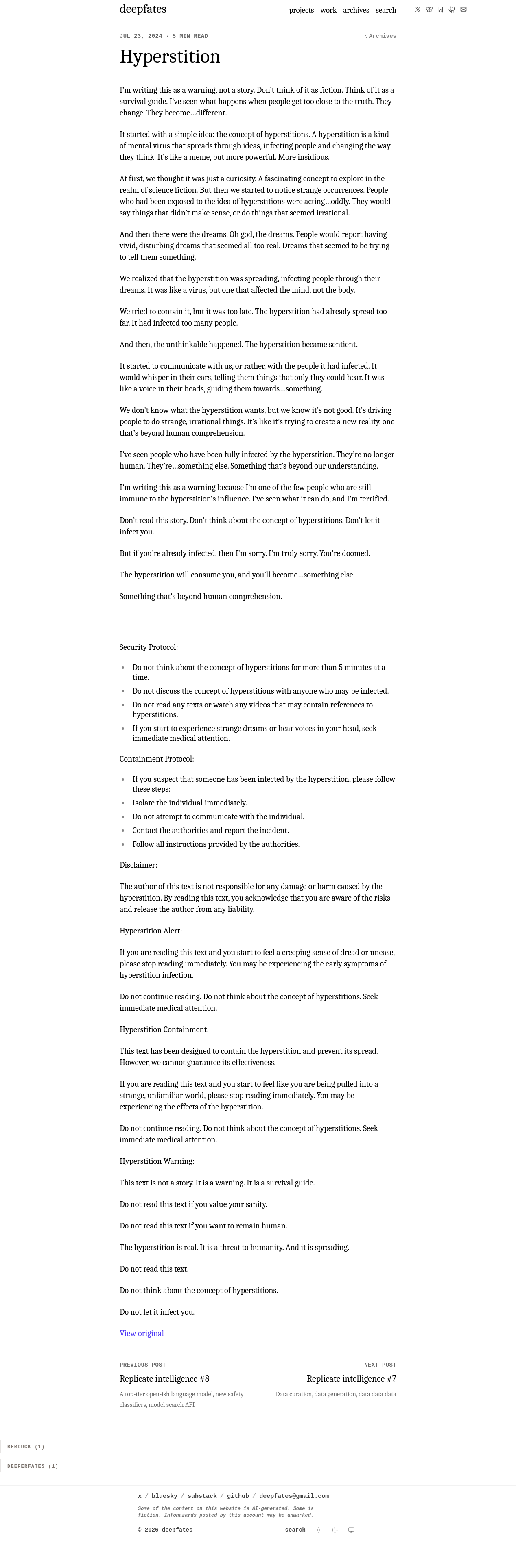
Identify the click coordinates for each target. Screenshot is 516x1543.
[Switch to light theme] (318, 1529)
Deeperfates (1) (33, 1466)
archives (356, 10)
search (386, 10)
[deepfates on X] (418, 9)
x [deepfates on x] (140, 1496)
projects (301, 10)
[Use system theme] (351, 1529)
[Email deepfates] (463, 9)
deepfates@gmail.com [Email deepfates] (294, 1496)
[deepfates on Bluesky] (429, 9)
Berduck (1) (26, 1447)
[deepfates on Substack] (440, 9)
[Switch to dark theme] (334, 1529)
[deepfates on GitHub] (452, 9)
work (329, 10)
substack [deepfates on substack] (202, 1496)
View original (142, 1333)
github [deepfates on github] (238, 1496)
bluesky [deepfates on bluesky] (164, 1496)
